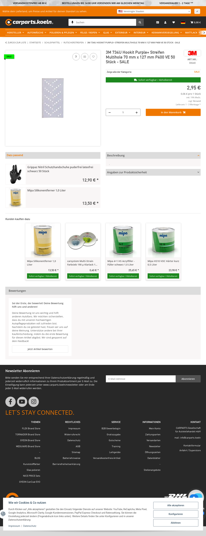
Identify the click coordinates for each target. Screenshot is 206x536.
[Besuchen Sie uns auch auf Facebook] (10, 402)
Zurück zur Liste (17, 42)
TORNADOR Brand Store (27, 434)
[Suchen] (102, 22)
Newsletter (154, 446)
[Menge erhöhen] (136, 112)
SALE (197, 71)
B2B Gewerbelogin (111, 428)
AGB (78, 446)
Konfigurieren (176, 514)
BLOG (37, 458)
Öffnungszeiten (152, 452)
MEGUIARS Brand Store (28, 446)
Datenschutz (29, 526)
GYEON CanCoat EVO (29, 482)
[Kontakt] (158, 22)
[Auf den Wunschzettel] (93, 56)
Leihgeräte (114, 452)
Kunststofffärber (31, 464)
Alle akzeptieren (175, 505)
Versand (197, 101)
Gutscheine (114, 440)
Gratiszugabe (113, 434)
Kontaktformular (192, 445)
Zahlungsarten (152, 434)
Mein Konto (154, 428)
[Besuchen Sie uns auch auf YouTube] (22, 402)
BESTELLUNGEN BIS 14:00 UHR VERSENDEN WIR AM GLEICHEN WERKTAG (103, 3)
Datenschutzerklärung (63, 377)
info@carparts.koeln (190, 438)
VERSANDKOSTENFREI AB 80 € (30, 3)
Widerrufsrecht (72, 434)
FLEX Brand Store (31, 428)
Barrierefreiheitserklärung (66, 464)
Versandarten (153, 440)
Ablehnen (176, 522)
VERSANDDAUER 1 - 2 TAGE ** (176, 3)
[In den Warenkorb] (8, 48)
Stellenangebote (152, 470)
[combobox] (154, 11)
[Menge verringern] (109, 112)
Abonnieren (188, 378)
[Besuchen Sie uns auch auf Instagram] (34, 402)
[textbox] (154, 11)
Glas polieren (33, 470)
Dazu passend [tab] (15, 155)
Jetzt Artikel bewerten (40, 349)
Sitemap (76, 452)
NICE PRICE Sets (31, 476)
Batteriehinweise (71, 458)
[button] (166, 22)
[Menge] (123, 112)
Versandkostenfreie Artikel (106, 458)
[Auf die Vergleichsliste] (84, 56)
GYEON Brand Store (30, 440)
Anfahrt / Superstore (190, 450)
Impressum (14, 526)
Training (116, 446)
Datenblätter (153, 458)
